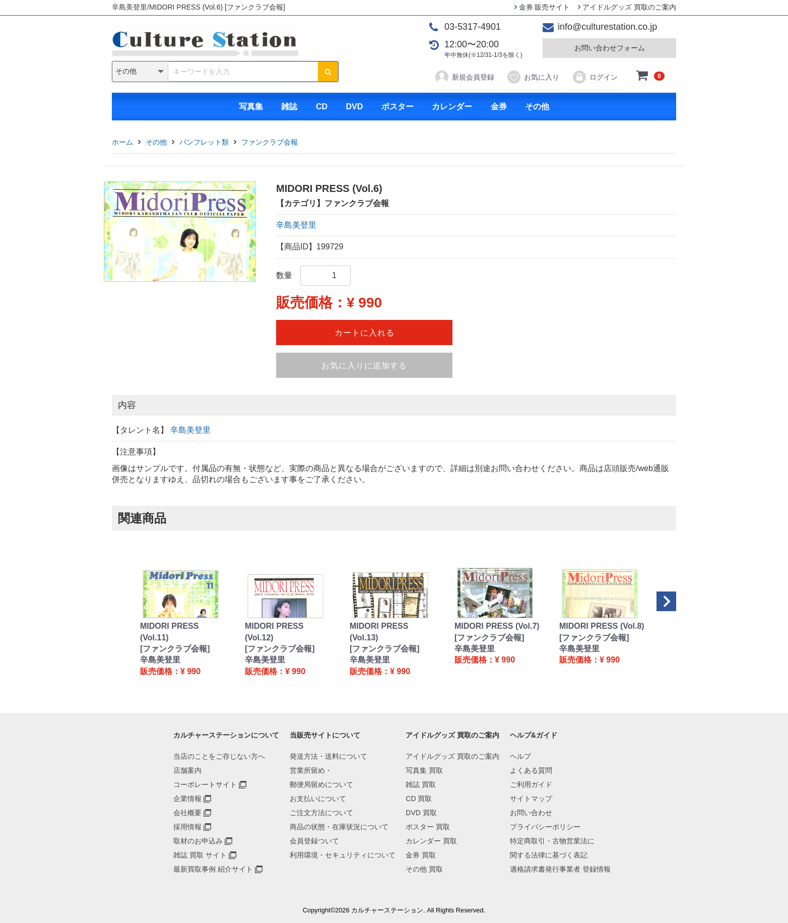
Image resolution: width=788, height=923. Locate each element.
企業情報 (187, 799)
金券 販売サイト (542, 7)
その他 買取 (424, 869)
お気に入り (532, 77)
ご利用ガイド (531, 784)
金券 (499, 106)
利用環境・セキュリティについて (343, 855)
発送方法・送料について (328, 756)
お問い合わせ (531, 813)
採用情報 (187, 827)
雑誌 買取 (421, 784)
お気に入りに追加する (364, 365)
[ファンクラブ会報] (175, 648)
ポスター (397, 106)
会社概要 (187, 813)
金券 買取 (421, 855)
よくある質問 (531, 770)
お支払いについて (318, 799)
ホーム (122, 142)
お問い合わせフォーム (609, 48)
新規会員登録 (464, 77)
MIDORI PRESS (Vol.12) (274, 631)
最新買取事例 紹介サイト (213, 869)
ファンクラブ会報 (269, 142)
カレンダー (452, 106)
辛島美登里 (296, 225)
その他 (537, 106)
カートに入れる (365, 332)
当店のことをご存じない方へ (219, 756)
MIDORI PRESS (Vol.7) (497, 626)
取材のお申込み (198, 841)
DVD (354, 106)
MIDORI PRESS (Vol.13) (379, 631)
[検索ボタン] (328, 71)
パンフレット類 (204, 142)
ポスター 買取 (428, 827)
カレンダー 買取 (431, 841)
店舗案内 (187, 770)
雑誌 (289, 106)
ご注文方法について (321, 813)
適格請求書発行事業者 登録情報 (560, 869)
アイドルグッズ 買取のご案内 (627, 7)
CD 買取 (419, 799)
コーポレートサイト (205, 784)
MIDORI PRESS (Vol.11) (169, 631)
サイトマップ (531, 799)
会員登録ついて (314, 841)
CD (321, 106)
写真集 (251, 106)
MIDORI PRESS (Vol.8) (601, 626)
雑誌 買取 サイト (200, 855)
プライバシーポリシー (545, 827)
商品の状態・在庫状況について (339, 827)
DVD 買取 (421, 813)
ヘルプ (520, 756)
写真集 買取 (424, 770)
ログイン (595, 77)
